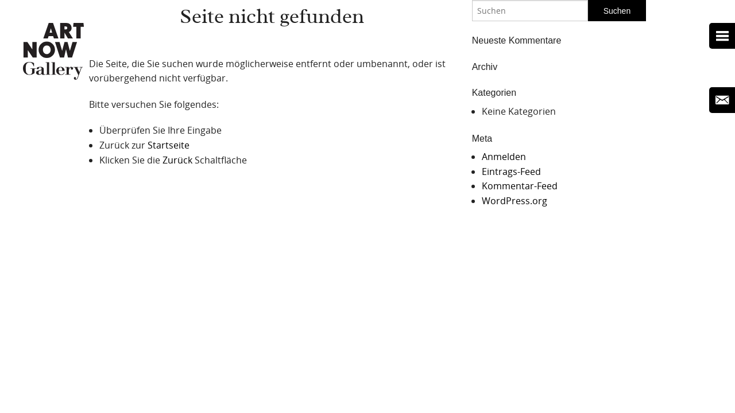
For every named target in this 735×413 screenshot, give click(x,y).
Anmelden (504, 156)
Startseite (168, 145)
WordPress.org (514, 200)
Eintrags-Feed (511, 171)
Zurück (177, 160)
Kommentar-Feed (520, 186)
